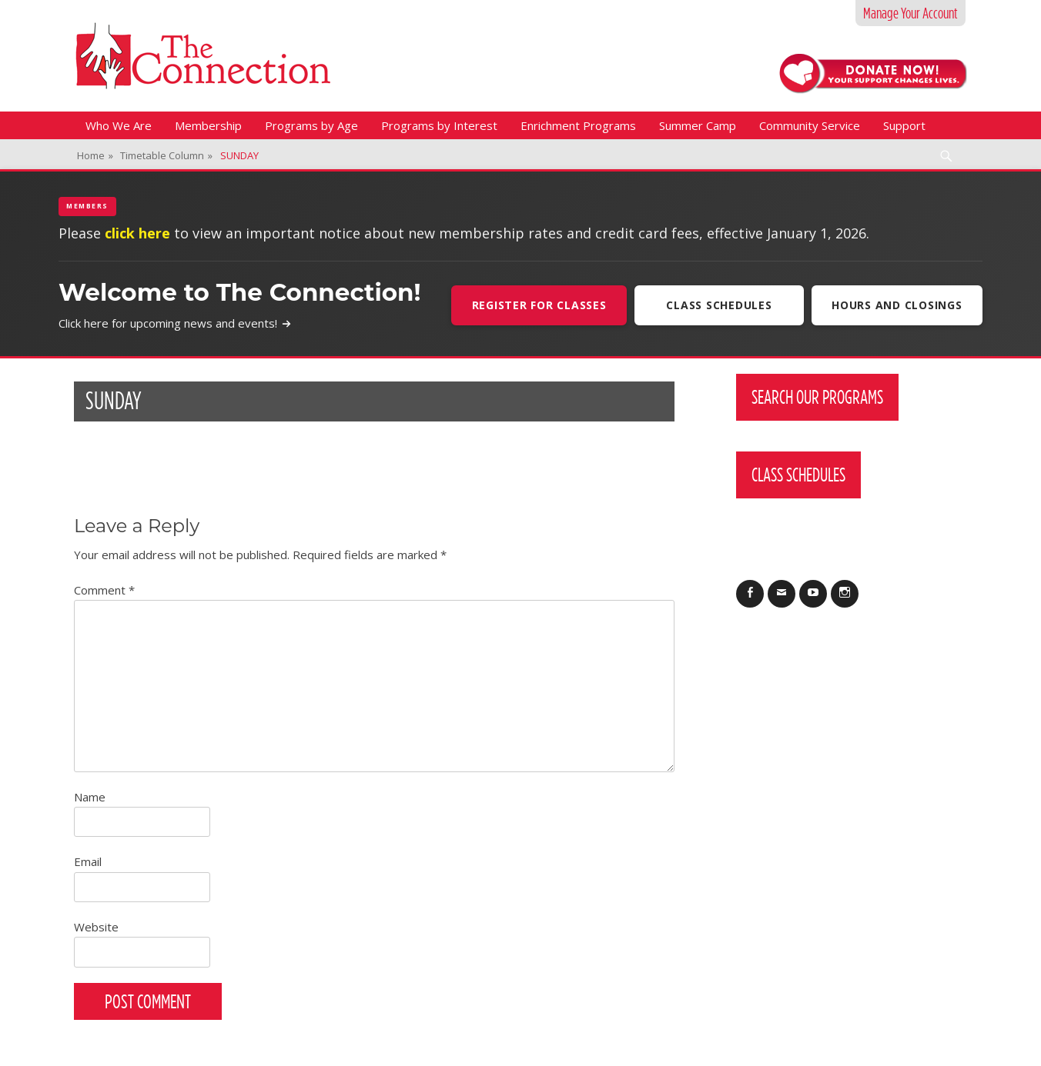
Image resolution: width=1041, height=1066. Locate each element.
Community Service (809, 125)
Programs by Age (311, 125)
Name (89, 796)
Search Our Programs (817, 397)
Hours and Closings (897, 305)
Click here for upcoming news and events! (175, 323)
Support (904, 125)
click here (137, 233)
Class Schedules (718, 305)
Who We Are (118, 125)
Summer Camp (697, 125)
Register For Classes (537, 305)
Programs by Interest (439, 125)
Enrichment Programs (578, 125)
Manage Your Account (910, 13)
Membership (208, 125)
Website (96, 926)
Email (88, 861)
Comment (104, 590)
